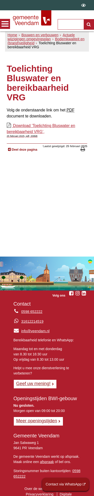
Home (12, 35)
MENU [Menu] (5, 24)
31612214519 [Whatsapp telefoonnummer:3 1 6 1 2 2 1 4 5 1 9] (32, 319)
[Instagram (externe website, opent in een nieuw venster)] (77, 291)
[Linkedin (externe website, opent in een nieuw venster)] (83, 291)
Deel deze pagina (24, 147)
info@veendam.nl (31, 328)
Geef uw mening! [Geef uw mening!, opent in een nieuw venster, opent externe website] (32, 380)
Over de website (37, 484)
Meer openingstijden (36, 417)
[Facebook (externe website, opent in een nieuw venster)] (71, 291)
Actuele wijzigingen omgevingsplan (40, 37)
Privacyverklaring (25, 490)
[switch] (83, 5)
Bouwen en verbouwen (38, 35)
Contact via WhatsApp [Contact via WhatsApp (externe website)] (64, 484)
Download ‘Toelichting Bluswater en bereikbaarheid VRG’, (47, 128)
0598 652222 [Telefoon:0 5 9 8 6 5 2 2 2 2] (31, 309)
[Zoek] (89, 24)
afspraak (46, 458)
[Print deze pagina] (83, 147)
